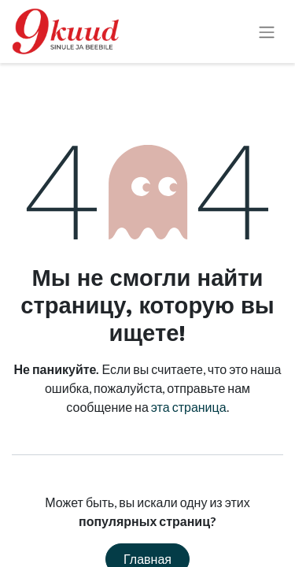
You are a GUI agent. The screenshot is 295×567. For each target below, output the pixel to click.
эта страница (189, 406)
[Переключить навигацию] (266, 32)
